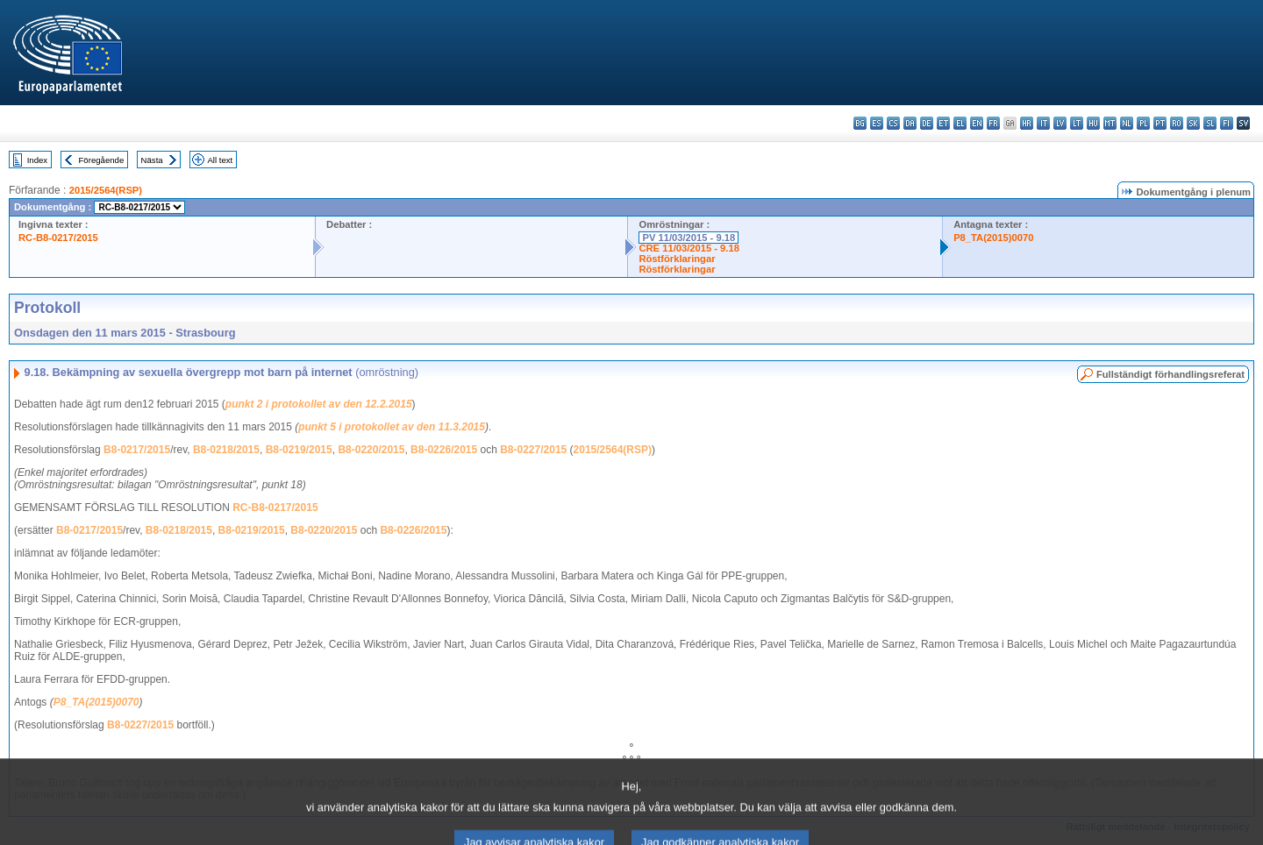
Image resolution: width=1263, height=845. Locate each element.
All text (219, 160)
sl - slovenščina (1210, 123)
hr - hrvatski (1026, 123)
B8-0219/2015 (299, 450)
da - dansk (910, 123)
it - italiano (1043, 123)
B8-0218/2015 (226, 450)
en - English (976, 123)
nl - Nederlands (1126, 123)
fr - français (993, 123)
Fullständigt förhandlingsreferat (1170, 374)
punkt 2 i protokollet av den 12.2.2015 (318, 404)
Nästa (152, 160)
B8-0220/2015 (371, 450)
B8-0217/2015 (136, 450)
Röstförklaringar (677, 258)
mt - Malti (1110, 123)
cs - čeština (893, 123)
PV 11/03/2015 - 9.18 (688, 237)
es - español (876, 123)
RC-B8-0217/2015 (58, 237)
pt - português (1160, 123)
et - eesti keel (943, 123)
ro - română (1176, 123)
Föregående (102, 160)
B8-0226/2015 (443, 450)
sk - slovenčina (1193, 123)
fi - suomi (1226, 123)
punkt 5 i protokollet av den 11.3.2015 (391, 427)
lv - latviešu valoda (1060, 123)
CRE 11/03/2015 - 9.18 (689, 248)
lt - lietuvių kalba (1076, 123)
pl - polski (1143, 123)
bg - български (860, 123)
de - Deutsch (926, 123)
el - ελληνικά (960, 123)
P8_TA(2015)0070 (993, 237)
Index (37, 160)
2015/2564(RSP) (105, 190)
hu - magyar (1093, 123)
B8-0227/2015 (533, 450)
